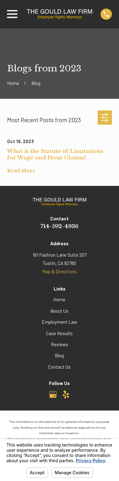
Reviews (59, 344)
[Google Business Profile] (53, 395)
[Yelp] (66, 395)
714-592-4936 (59, 226)
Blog (59, 355)
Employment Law (59, 322)
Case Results (59, 333)
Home (59, 299)
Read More (21, 171)
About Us (59, 311)
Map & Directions (59, 271)
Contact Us (59, 367)
